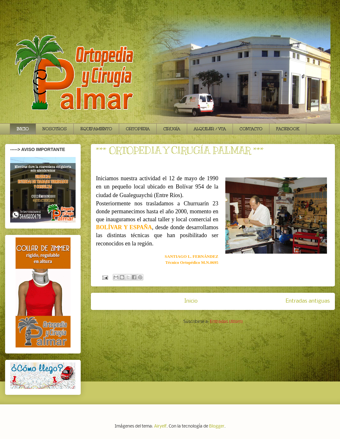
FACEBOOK (287, 128)
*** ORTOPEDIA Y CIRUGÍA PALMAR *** (180, 150)
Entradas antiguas (308, 301)
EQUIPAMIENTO (96, 128)
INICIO (23, 128)
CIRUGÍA (171, 128)
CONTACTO (251, 128)
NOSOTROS (55, 128)
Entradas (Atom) (226, 321)
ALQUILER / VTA (210, 128)
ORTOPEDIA (138, 128)
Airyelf (160, 426)
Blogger (216, 426)
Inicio (191, 301)
